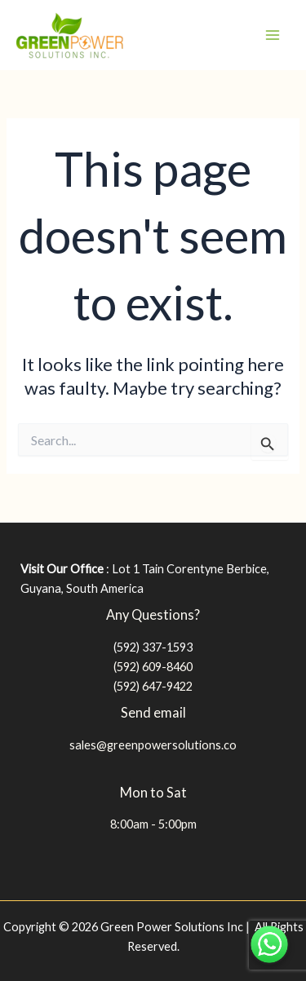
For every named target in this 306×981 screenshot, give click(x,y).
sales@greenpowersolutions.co (153, 745)
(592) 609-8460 (153, 667)
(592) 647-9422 (153, 686)
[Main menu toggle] (272, 35)
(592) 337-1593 (153, 647)
